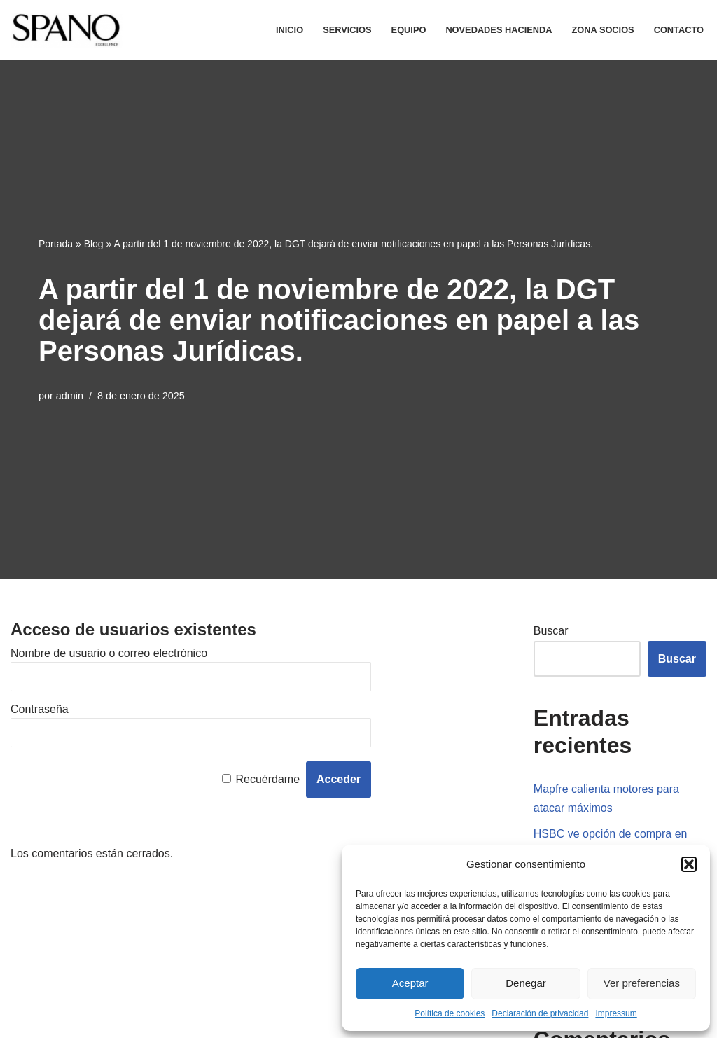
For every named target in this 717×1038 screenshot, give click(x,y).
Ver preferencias (642, 983)
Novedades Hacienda (498, 30)
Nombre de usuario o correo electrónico (109, 653)
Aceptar (410, 983)
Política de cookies (450, 1013)
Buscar (551, 631)
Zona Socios (603, 30)
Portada (56, 243)
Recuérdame (267, 779)
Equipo (408, 30)
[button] (689, 864)
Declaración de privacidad (540, 1013)
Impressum (615, 1013)
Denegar (526, 983)
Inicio (289, 30)
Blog (94, 243)
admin (69, 395)
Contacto (679, 30)
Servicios (347, 30)
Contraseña (40, 709)
